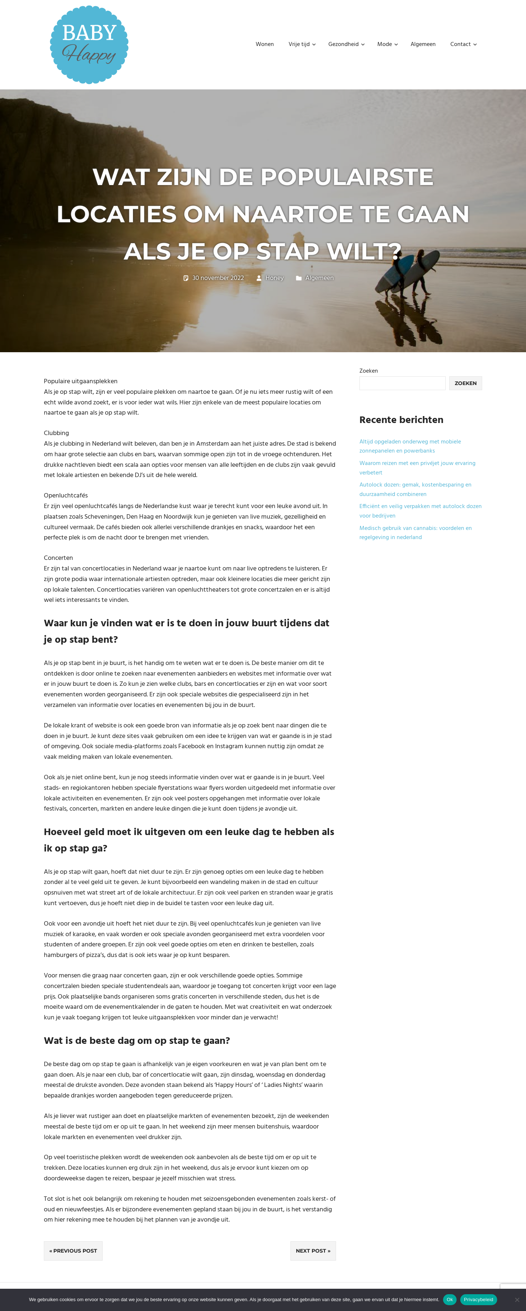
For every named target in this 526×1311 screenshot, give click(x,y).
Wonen (265, 44)
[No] (517, 1299)
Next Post (311, 1250)
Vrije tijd (302, 44)
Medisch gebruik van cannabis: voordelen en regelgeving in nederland (415, 533)
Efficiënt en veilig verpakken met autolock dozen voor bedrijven (420, 511)
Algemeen (423, 44)
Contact (463, 44)
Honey (275, 278)
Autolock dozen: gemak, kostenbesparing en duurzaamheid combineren (415, 489)
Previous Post (75, 1250)
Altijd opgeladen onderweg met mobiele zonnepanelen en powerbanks (410, 446)
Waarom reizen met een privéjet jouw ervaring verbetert (417, 468)
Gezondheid (346, 44)
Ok (450, 1299)
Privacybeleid (478, 1299)
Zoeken (368, 371)
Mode (387, 44)
